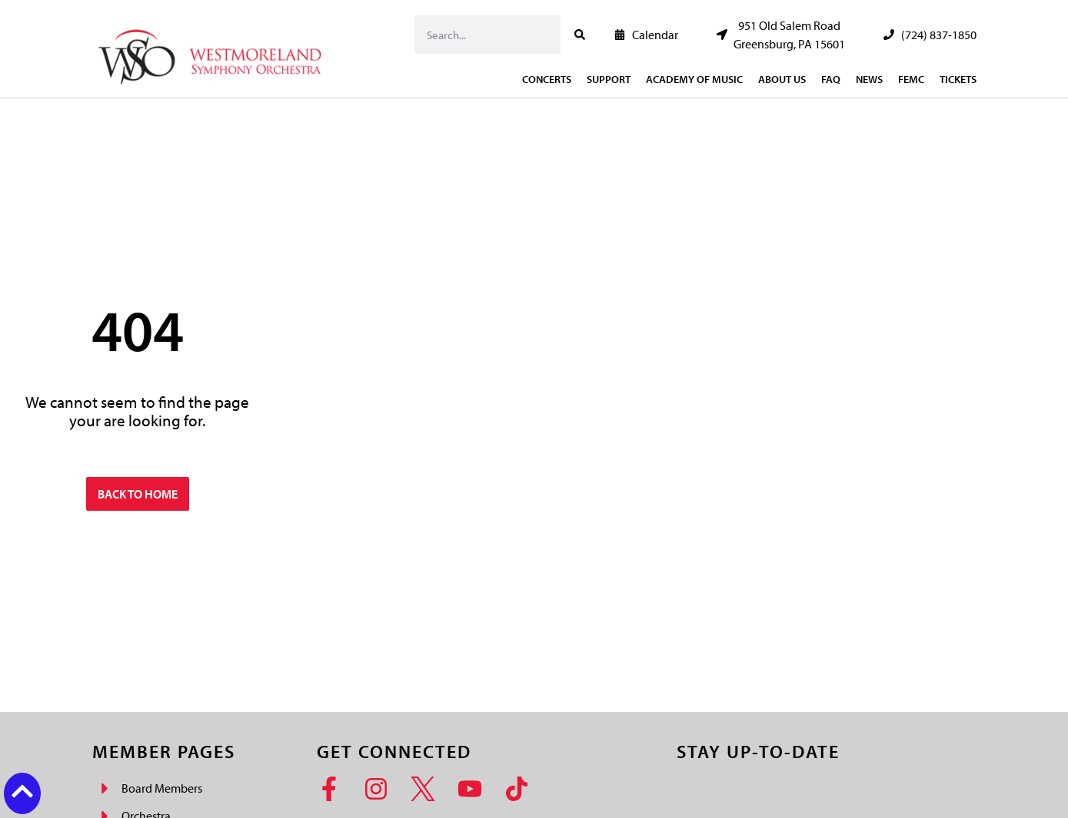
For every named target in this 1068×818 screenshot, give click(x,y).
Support (608, 79)
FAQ (830, 79)
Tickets (958, 79)
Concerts (546, 79)
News (869, 79)
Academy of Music (694, 79)
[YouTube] (474, 789)
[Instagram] (381, 789)
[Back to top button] (22, 791)
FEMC (911, 79)
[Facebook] (334, 789)
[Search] (580, 34)
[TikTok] (521, 789)
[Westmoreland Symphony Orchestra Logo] (213, 52)
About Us (782, 79)
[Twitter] (428, 789)
